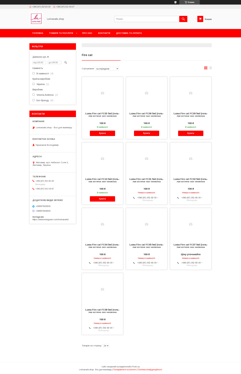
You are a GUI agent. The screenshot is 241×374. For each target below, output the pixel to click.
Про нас (87, 33)
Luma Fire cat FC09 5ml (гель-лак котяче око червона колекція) (191, 116)
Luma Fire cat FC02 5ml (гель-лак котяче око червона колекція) (191, 182)
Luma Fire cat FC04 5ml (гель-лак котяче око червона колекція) (102, 247)
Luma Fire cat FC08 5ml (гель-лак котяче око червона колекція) (102, 312)
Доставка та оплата (129, 33)
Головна (37, 33)
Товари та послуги (61, 33)
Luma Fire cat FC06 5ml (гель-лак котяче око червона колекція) (146, 116)
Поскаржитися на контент (124, 369)
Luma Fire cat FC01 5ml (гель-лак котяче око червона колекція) (146, 182)
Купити (102, 133)
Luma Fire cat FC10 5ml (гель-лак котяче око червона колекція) (102, 182)
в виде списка (210, 68)
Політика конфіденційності (150, 369)
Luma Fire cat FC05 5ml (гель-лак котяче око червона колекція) (146, 247)
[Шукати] (183, 19)
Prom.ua (136, 367)
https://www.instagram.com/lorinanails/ (50, 219)
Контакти (104, 33)
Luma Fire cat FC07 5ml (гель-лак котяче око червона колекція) (191, 247)
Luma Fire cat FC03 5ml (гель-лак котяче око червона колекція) (102, 116)
